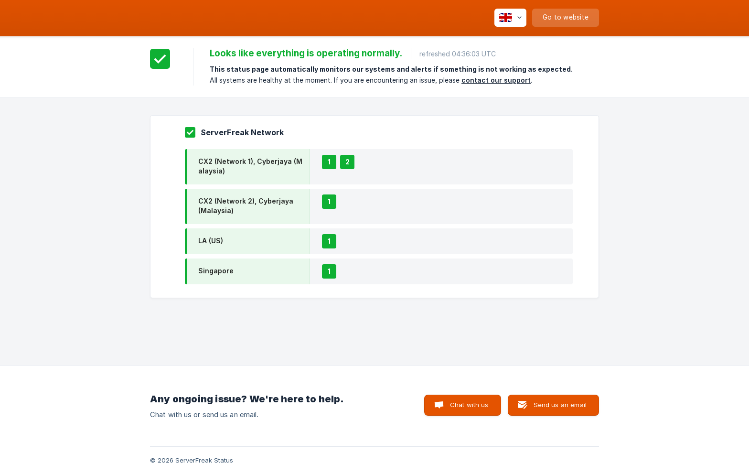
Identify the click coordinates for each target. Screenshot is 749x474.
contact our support (496, 80)
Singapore (216, 271)
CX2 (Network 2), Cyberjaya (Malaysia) (245, 206)
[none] (510, 18)
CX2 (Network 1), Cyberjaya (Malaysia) (250, 166)
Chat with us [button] (469, 405)
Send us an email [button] (560, 405)
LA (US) (210, 241)
